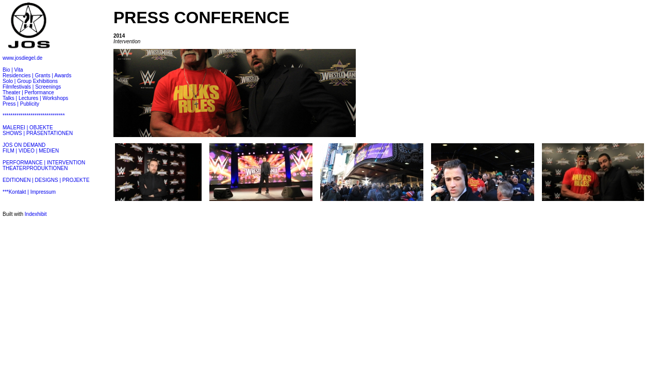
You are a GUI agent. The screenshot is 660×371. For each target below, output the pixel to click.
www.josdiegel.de (22, 58)
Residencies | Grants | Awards (37, 75)
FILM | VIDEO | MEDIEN (31, 151)
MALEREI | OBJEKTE (28, 127)
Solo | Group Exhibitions (30, 81)
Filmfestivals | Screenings (32, 87)
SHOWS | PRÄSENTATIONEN (38, 133)
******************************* (34, 116)
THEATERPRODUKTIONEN (35, 168)
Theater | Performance (28, 92)
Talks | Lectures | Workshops (35, 98)
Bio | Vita (13, 70)
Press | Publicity (21, 104)
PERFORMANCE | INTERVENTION (44, 162)
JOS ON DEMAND (24, 145)
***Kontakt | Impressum (29, 192)
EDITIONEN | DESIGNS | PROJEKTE (46, 180)
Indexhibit (36, 214)
